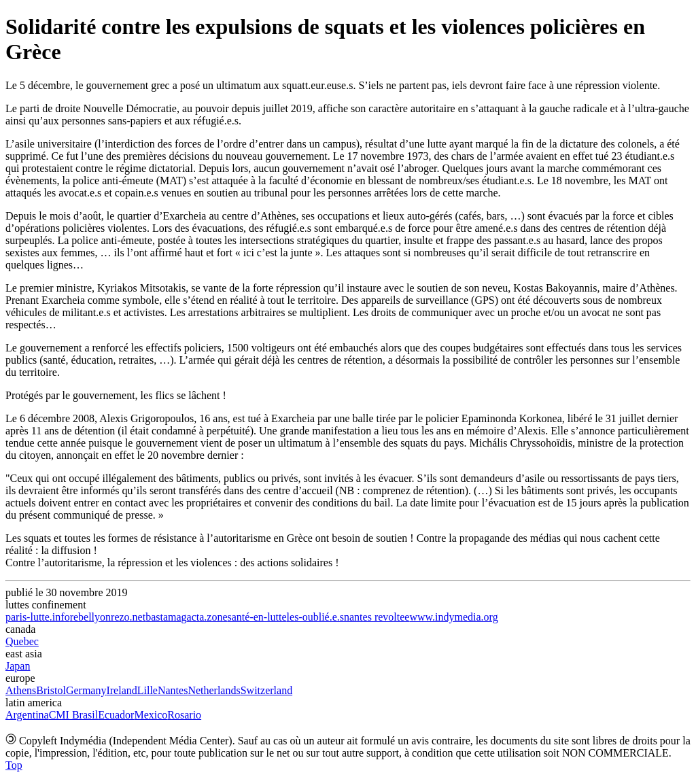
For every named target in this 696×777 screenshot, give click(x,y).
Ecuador (116, 715)
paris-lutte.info (37, 617)
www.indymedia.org (453, 617)
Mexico (150, 715)
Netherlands (214, 690)
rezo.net (128, 617)
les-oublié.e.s (315, 617)
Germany (86, 690)
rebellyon (90, 617)
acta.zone (207, 617)
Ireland (121, 690)
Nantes (173, 690)
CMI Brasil (73, 715)
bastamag (165, 617)
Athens (20, 690)
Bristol (51, 690)
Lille (147, 690)
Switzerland (266, 690)
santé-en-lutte (257, 617)
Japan (17, 666)
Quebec (22, 641)
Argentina (27, 715)
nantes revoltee (376, 617)
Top (13, 765)
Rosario (184, 715)
